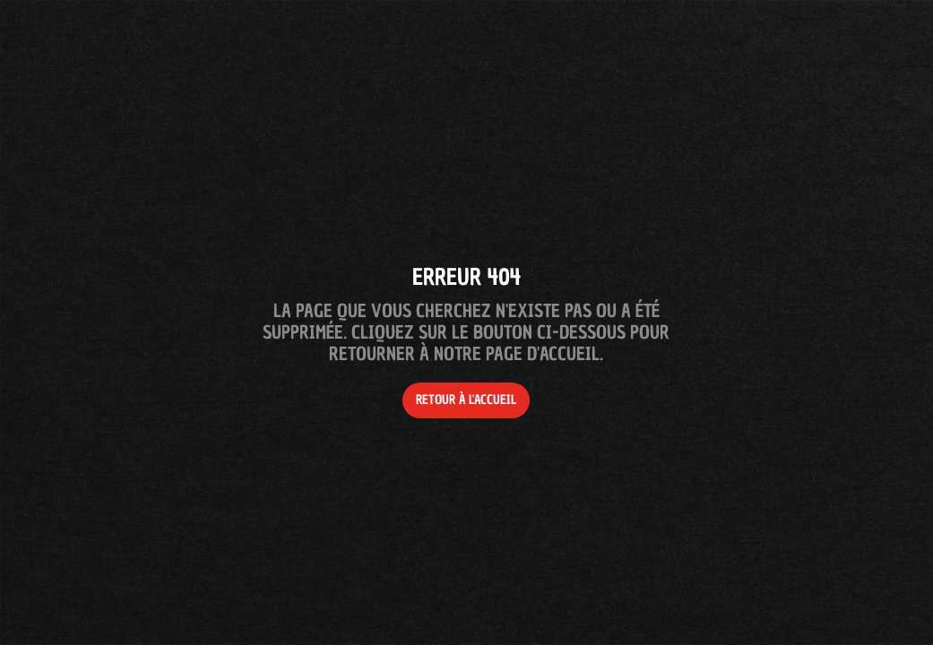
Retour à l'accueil (466, 399)
